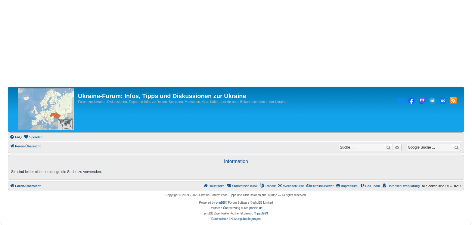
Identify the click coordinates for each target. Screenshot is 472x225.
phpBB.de (255, 208)
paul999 (262, 213)
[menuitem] (16, 137)
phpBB (220, 202)
